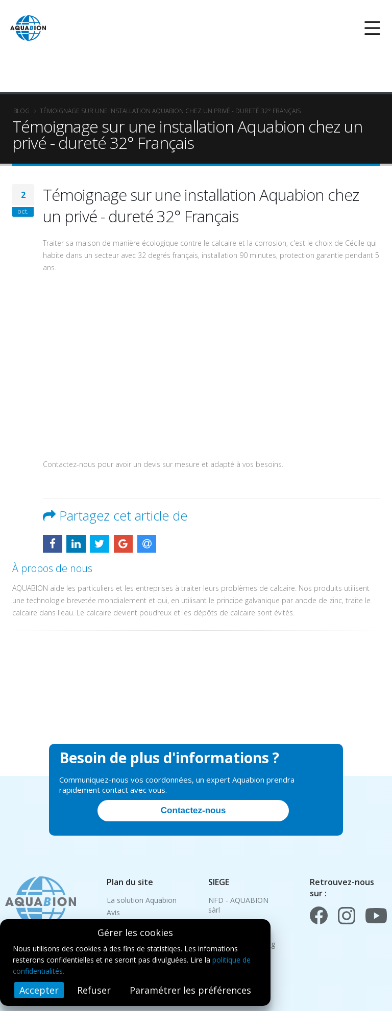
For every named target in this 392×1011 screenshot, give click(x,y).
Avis (113, 912)
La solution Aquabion (142, 900)
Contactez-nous (193, 810)
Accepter (39, 990)
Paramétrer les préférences (190, 990)
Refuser (94, 990)
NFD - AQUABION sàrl (238, 905)
